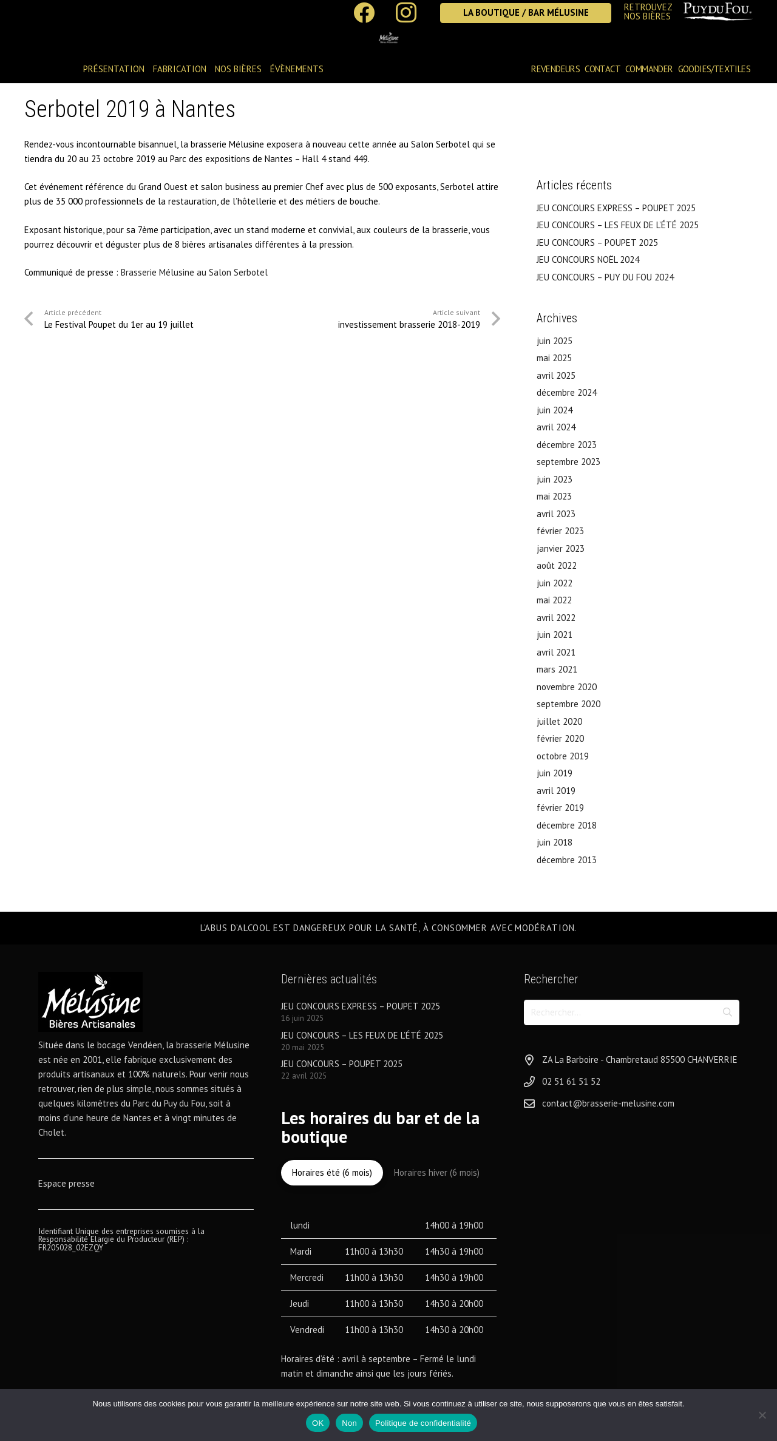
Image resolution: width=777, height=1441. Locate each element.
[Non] (762, 1415)
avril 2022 (556, 617)
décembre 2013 (567, 860)
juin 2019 (554, 773)
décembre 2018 (567, 825)
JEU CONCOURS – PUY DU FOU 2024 (605, 277)
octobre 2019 (563, 756)
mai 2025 (554, 358)
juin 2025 (554, 341)
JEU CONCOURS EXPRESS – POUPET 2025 (616, 208)
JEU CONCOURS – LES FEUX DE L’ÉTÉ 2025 (618, 225)
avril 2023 (556, 514)
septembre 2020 (568, 704)
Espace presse (66, 1183)
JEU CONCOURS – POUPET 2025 (597, 242)
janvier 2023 (561, 548)
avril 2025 (556, 375)
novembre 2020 (567, 687)
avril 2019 (556, 790)
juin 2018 (554, 842)
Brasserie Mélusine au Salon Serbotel (194, 272)
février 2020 (560, 738)
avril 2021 (556, 652)
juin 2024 (554, 410)
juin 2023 (554, 479)
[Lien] (688, 11)
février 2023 (560, 531)
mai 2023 (554, 496)
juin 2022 (554, 583)
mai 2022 (554, 600)
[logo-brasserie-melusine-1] (388, 38)
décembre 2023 (567, 444)
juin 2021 (554, 634)
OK (318, 1423)
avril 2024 (556, 427)
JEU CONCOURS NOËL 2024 (588, 259)
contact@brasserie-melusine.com (608, 1103)
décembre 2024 (567, 392)
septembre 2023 (568, 461)
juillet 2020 (559, 721)
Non (349, 1423)
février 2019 (560, 807)
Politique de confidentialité (423, 1423)
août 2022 (557, 565)
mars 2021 (557, 669)
